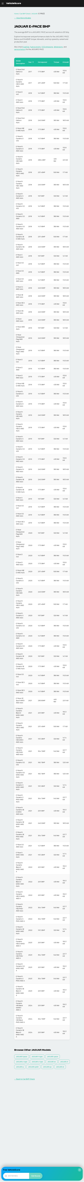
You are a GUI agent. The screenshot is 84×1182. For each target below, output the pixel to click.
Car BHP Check (25, 14)
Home (16, 14)
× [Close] (79, 1170)
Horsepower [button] (44, 62)
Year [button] (31, 62)
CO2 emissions (47, 47)
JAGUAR (34, 14)
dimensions (58, 47)
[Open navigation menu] (2, 3)
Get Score (35, 1176)
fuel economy (35, 47)
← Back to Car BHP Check (24, 1079)
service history (19, 49)
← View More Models (22, 18)
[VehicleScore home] (13, 3)
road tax (26, 47)
